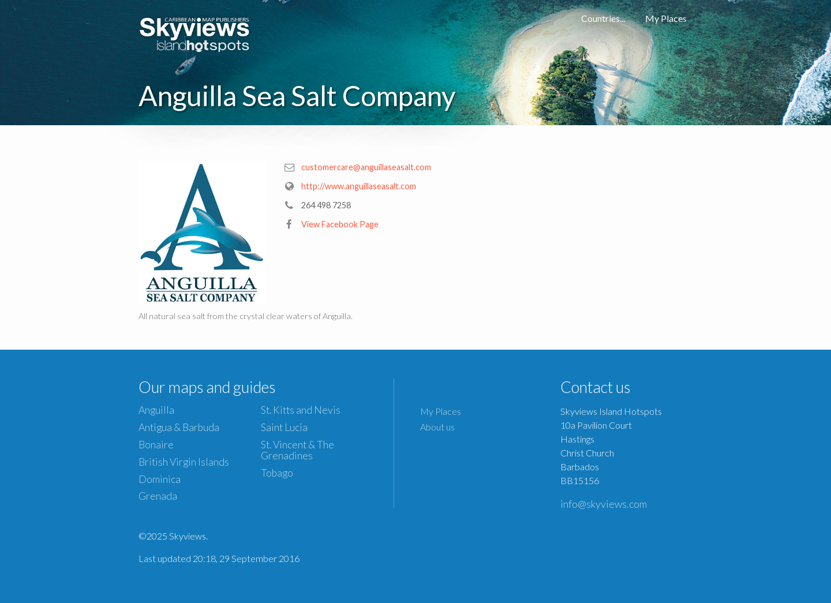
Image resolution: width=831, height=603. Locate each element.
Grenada (157, 496)
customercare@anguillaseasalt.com (366, 167)
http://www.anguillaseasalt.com (358, 186)
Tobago (277, 473)
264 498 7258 (326, 205)
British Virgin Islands (183, 462)
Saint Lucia (284, 427)
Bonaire (156, 445)
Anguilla (156, 410)
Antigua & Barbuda (178, 427)
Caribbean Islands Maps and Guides (195, 32)
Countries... (603, 18)
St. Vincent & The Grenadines (297, 450)
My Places (666, 18)
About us (437, 426)
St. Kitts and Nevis (300, 410)
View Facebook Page (340, 224)
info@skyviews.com (603, 503)
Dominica (159, 479)
